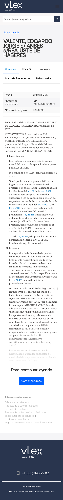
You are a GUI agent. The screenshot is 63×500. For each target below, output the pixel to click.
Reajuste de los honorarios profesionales (25, 412)
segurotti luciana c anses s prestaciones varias (28, 422)
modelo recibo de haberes (18, 419)
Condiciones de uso (31, 486)
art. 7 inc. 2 (43, 204)
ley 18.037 (46, 191)
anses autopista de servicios (19, 415)
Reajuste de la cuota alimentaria (21, 405)
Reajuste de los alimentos (18, 409)
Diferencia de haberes (16, 402)
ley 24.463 (14, 208)
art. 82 (31, 191)
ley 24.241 (29, 214)
